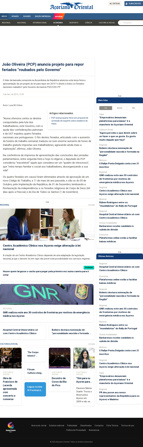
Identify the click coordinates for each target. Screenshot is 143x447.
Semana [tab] (119, 108)
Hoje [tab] (105, 108)
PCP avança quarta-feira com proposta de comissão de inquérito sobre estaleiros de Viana (69, 121)
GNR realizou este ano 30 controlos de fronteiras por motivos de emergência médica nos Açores (118, 179)
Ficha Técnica (112, 425)
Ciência (88, 23)
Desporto (73, 23)
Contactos (99, 425)
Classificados (86, 425)
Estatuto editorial (56, 425)
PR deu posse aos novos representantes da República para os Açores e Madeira (119, 396)
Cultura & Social (107, 23)
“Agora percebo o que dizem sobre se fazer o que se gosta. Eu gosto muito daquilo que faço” (118, 136)
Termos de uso (127, 425)
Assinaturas (94, 430)
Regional (6, 23)
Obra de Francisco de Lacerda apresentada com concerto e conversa (10, 389)
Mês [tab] (133, 108)
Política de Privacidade (76, 430)
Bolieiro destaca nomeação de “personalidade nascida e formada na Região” (72, 333)
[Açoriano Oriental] (10, 432)
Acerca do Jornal (38, 425)
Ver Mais (91, 205)
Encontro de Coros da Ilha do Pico (59, 382)
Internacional (40, 23)
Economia (58, 23)
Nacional (21, 23)
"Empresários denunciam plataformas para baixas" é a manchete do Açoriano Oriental (116, 121)
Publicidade (72, 425)
